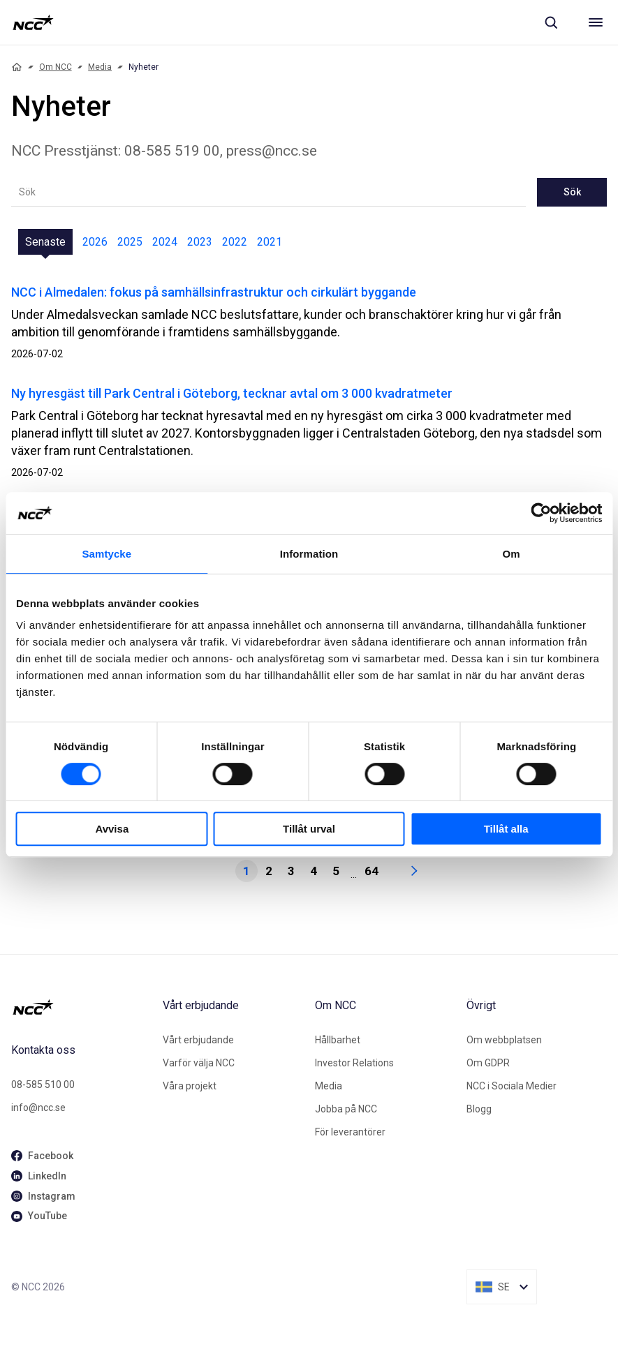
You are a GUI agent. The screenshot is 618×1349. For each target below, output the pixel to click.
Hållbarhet (337, 1039)
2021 (269, 241)
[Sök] (551, 22)
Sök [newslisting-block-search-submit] (572, 191)
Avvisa (111, 829)
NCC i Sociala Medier (511, 1085)
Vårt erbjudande (198, 1039)
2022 (234, 241)
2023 (199, 241)
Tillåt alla (506, 829)
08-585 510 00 (43, 1084)
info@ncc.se (38, 1107)
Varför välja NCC (199, 1062)
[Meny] (595, 22)
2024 (164, 241)
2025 (129, 241)
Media (100, 67)
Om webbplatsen (504, 1039)
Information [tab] (309, 554)
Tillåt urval (309, 829)
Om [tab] (511, 554)
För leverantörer (350, 1132)
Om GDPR (488, 1062)
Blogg (479, 1109)
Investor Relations (354, 1062)
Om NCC (55, 67)
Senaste (45, 241)
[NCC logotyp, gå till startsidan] (33, 22)
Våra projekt (189, 1085)
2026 (95, 241)
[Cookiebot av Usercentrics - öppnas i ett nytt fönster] (541, 512)
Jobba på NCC (346, 1109)
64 (371, 871)
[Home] (16, 67)
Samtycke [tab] (106, 554)
